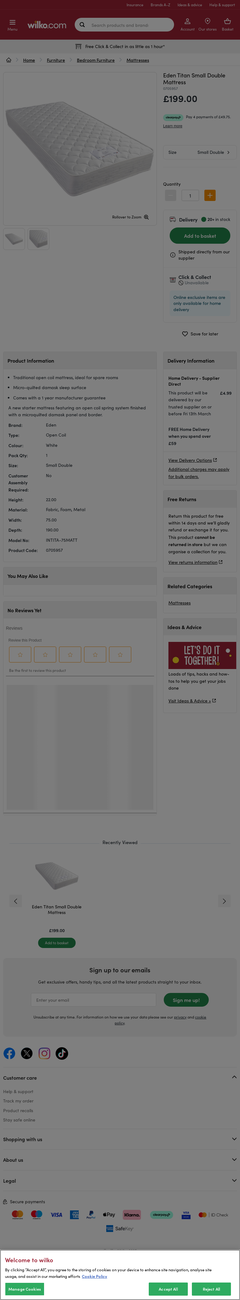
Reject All (211, 1289)
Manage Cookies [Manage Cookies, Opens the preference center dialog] (24, 1289)
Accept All (168, 1289)
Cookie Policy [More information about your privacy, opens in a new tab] (94, 1276)
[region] (120, 1275)
